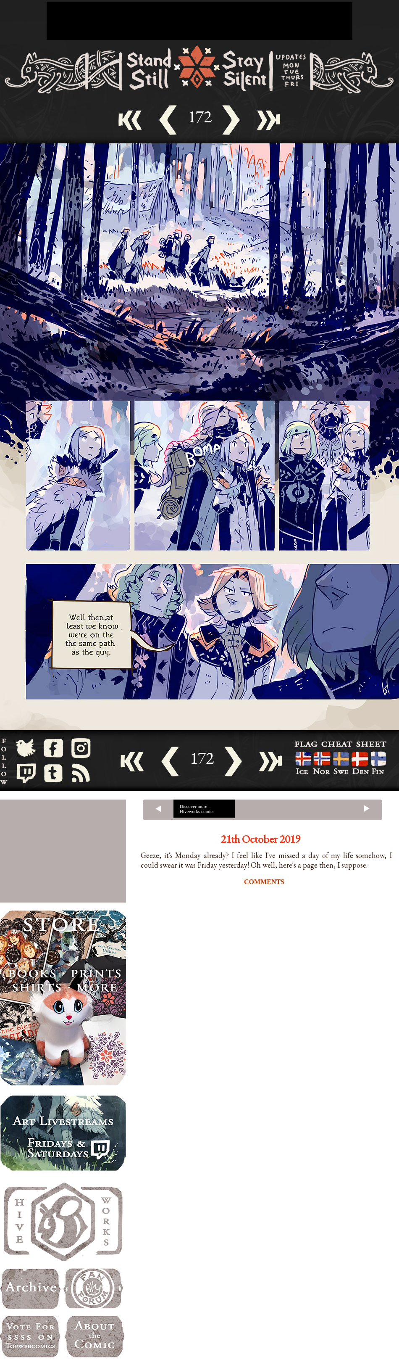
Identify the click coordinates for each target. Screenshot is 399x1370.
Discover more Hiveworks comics (197, 809)
